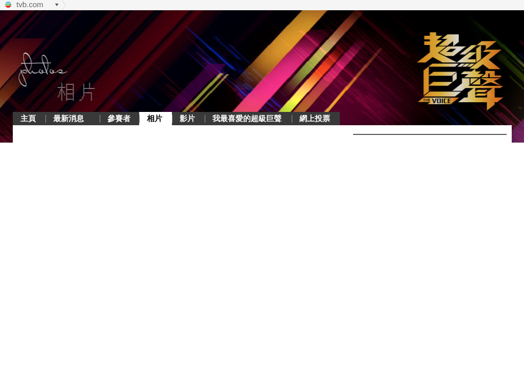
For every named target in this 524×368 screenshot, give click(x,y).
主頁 (28, 118)
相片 (154, 118)
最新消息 (68, 118)
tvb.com (29, 4)
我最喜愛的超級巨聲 (246, 118)
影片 (187, 118)
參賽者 (118, 118)
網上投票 (314, 118)
